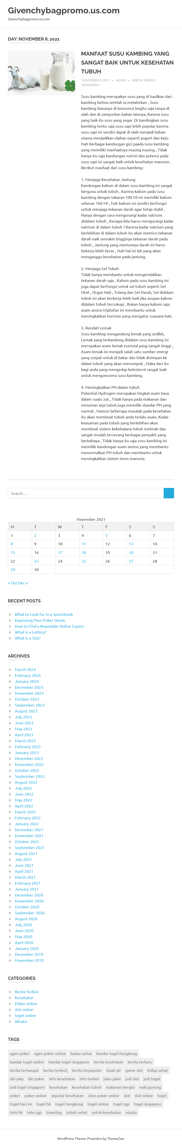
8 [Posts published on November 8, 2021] (12, 543)
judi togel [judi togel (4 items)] (152, 1078)
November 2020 (29, 900)
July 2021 (23, 859)
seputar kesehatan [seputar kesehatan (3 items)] (67, 1095)
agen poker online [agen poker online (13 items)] (50, 1053)
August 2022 (26, 782)
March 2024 (25, 669)
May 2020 (23, 936)
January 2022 (27, 823)
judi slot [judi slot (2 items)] (132, 1078)
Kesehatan (90, 85)
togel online (25, 1015)
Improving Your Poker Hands (40, 620)
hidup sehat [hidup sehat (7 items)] (157, 1070)
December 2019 (29, 954)
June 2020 (24, 930)
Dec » (23, 582)
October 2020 (27, 906)
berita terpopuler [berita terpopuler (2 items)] (87, 1070)
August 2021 (26, 853)
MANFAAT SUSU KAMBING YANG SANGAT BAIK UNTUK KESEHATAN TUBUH (127, 62)
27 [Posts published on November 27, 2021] (131, 560)
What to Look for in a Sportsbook (44, 614)
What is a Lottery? (30, 631)
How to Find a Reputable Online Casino (49, 625)
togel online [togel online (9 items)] (98, 1103)
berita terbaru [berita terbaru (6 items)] (140, 1061)
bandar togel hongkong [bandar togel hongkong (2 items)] (116, 1053)
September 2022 (30, 776)
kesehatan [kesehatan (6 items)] (58, 1086)
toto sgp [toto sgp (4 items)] (34, 1112)
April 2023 (24, 734)
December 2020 (29, 894)
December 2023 (29, 687)
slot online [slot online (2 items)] (144, 1095)
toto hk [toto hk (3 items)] (16, 1112)
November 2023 (29, 692)
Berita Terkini (143, 80)
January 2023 (27, 752)
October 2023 (27, 698)
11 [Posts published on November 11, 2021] (84, 543)
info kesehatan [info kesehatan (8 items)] (62, 1078)
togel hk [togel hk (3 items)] (43, 1103)
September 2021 (30, 847)
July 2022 (23, 787)
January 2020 (27, 948)
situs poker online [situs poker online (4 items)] (103, 1095)
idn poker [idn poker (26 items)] (36, 1078)
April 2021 (24, 871)
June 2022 (24, 793)
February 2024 (28, 675)
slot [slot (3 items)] (127, 1095)
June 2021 (24, 865)
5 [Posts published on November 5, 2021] (106, 535)
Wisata (21, 1021)
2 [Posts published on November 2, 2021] (35, 535)
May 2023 (23, 728)
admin (121, 80)
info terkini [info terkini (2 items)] (89, 1078)
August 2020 (26, 918)
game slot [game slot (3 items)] (134, 1070)
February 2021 (28, 882)
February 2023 (28, 746)
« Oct (12, 582)
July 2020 (23, 924)
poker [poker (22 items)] (15, 1095)
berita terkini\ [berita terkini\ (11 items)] (55, 1070)
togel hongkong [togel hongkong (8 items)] (69, 1103)
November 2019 (29, 960)
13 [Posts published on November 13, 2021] (131, 543)
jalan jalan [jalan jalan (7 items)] (112, 1078)
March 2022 (25, 811)
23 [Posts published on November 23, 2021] (36, 560)
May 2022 (23, 799)
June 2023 (24, 722)
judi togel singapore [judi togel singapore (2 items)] (27, 1086)
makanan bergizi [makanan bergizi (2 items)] (120, 1086)
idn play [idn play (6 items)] (17, 1078)
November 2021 (29, 835)
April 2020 (24, 942)
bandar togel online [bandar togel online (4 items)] (27, 1061)
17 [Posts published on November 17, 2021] (60, 552)
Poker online (26, 1003)
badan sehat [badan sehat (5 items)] (81, 1053)
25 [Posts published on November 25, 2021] (84, 560)
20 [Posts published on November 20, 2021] (131, 552)
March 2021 (25, 876)
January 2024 (27, 681)
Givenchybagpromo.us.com (64, 10)
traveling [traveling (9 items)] (54, 1112)
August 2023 (26, 710)
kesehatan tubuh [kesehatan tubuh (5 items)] (86, 1086)
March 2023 (25, 740)
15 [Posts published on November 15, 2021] (13, 552)
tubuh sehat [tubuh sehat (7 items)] (76, 1112)
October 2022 (27, 770)
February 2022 (28, 817)
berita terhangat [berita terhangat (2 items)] (24, 1070)
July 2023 (23, 716)
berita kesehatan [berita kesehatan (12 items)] (108, 1061)
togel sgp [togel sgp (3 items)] (121, 1103)
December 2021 (29, 829)
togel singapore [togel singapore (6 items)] (147, 1103)
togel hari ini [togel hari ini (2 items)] (21, 1103)
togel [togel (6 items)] (162, 1095)
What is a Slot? (27, 637)
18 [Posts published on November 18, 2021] (84, 552)
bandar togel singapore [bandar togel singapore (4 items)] (69, 1061)
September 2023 (30, 704)
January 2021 (27, 888)
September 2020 (30, 912)
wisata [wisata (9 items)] (131, 1112)
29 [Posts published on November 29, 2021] (13, 569)
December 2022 (29, 758)
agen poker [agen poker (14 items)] (20, 1053)
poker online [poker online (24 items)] (36, 1095)
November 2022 (29, 764)
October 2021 (27, 841)
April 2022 (24, 805)
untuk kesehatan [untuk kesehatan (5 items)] (106, 1112)
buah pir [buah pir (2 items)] (114, 1070)
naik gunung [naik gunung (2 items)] (150, 1086)
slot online (24, 1009)
